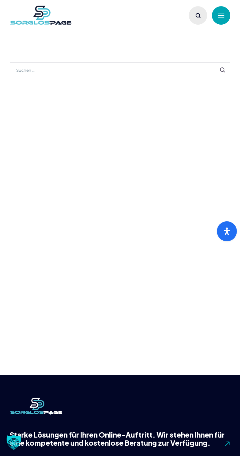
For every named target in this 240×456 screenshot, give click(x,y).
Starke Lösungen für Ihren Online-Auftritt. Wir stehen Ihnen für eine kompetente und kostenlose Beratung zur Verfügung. (117, 438)
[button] (14, 442)
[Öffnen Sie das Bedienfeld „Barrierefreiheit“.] (227, 231)
